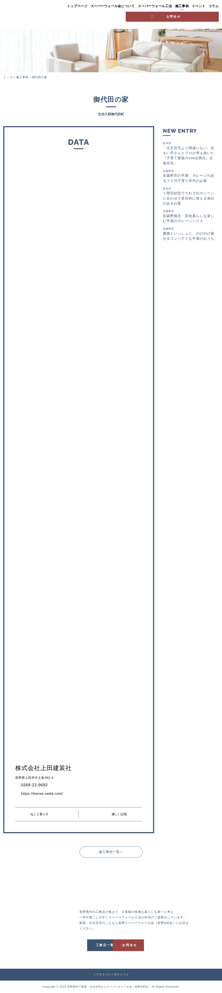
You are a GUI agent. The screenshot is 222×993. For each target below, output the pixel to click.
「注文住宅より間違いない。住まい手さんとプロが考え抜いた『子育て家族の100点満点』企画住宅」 (189, 153)
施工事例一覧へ (111, 851)
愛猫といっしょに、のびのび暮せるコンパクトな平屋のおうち (189, 236)
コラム (214, 6)
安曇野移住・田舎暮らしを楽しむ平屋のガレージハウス (189, 218)
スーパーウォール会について (113, 6)
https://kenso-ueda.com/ (44, 793)
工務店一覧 (91, 945)
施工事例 (182, 6)
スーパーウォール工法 (155, 6)
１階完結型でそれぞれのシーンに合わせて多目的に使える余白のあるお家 (189, 197)
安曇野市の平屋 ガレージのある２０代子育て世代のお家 (189, 176)
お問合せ (200, 15)
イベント (199, 6)
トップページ (77, 6)
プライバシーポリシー (111, 974)
